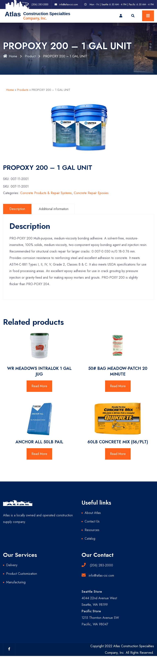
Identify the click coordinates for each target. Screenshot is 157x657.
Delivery (11, 565)
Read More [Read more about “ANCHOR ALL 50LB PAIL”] (39, 453)
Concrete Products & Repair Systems (46, 193)
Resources (92, 530)
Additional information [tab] (53, 209)
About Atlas (93, 512)
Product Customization (21, 573)
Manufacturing (16, 582)
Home (10, 56)
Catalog (90, 538)
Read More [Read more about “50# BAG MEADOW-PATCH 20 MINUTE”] (118, 386)
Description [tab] (17, 209)
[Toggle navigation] (148, 15)
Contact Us (92, 521)
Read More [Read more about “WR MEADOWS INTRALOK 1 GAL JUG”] (39, 386)
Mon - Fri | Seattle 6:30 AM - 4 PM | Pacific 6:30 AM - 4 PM (122, 4)
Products (22, 90)
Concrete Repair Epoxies (91, 193)
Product (30, 56)
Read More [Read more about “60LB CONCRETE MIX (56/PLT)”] (118, 453)
